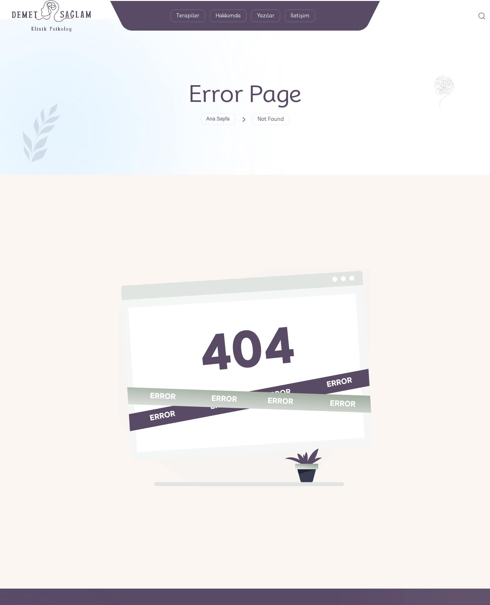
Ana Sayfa (218, 118)
